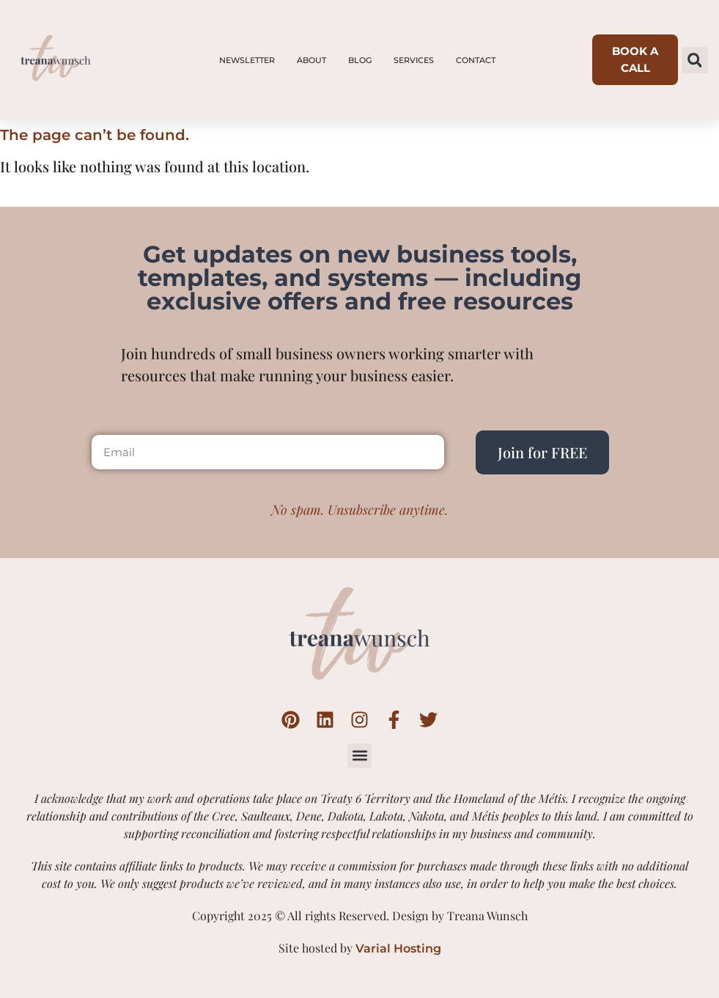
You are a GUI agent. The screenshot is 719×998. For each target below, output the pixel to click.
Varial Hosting (398, 948)
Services (414, 60)
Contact (475, 60)
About (311, 60)
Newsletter (247, 60)
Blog (360, 60)
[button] (695, 60)
